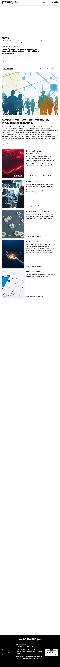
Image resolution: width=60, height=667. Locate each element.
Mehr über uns (10, 144)
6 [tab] (52, 68)
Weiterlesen (9, 61)
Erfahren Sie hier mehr (36, 296)
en (45, 2)
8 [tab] (57, 68)
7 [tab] (54, 68)
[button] (56, 3)
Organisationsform (35, 206)
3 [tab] (45, 68)
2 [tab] (43, 68)
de (42, 2)
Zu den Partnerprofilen (36, 236)
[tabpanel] (30, 54)
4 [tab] (47, 68)
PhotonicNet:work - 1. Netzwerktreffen (41, 176)
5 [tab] (50, 68)
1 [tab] (40, 68)
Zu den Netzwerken (35, 266)
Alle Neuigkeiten (8, 68)
